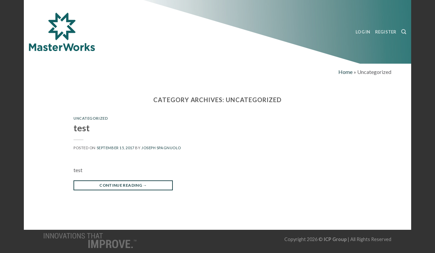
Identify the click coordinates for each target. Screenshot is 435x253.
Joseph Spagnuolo (161, 148)
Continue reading (123, 185)
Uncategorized (90, 118)
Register (386, 31)
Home (345, 72)
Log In (363, 31)
